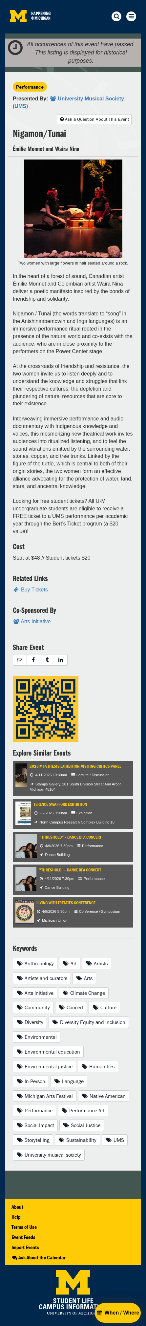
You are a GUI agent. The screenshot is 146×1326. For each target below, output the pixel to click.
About (17, 1207)
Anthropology (35, 963)
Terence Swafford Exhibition (60, 804)
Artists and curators (41, 978)
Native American (104, 1096)
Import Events (25, 1247)
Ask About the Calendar (38, 1257)
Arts (84, 978)
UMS (114, 1140)
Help (16, 1216)
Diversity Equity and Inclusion (89, 1022)
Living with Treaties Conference (65, 903)
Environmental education (48, 1051)
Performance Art (83, 1110)
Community (33, 1007)
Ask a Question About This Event (94, 119)
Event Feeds (23, 1237)
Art (70, 963)
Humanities (98, 1066)
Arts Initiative (34, 993)
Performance (30, 87)
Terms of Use (24, 1227)
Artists (97, 963)
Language (69, 1081)
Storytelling (33, 1140)
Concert (71, 1007)
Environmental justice (44, 1066)
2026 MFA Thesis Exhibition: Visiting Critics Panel (75, 766)
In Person (30, 1081)
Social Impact (35, 1125)
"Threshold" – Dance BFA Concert (70, 837)
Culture (104, 1007)
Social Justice (82, 1125)
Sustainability (77, 1140)
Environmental (36, 1037)
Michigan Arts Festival (44, 1096)
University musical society (48, 1154)
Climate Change (83, 993)
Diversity (29, 1022)
